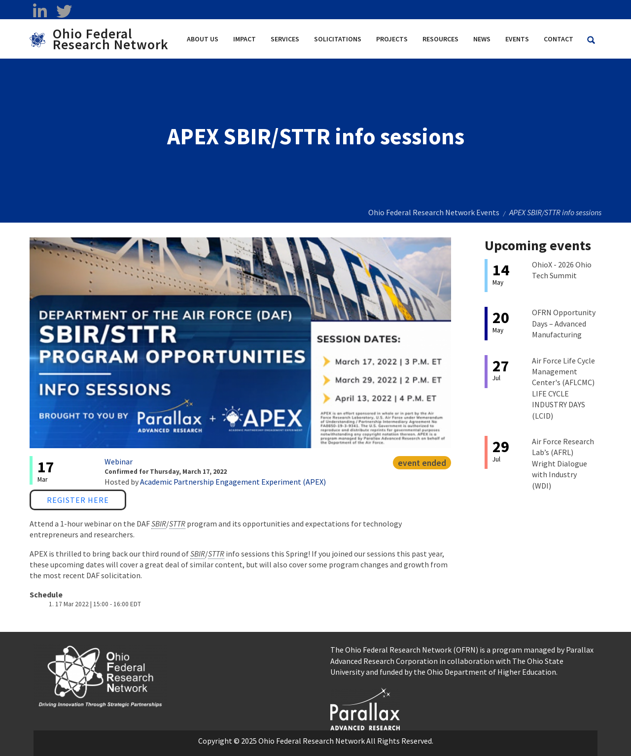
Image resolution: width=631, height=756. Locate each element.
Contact (558, 38)
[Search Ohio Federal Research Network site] (591, 40)
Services (285, 38)
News (482, 38)
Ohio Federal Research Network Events (433, 212)
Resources (440, 38)
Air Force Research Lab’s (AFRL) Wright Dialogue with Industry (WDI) (563, 463)
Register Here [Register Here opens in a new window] (78, 500)
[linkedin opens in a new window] (40, 11)
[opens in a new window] (365, 708)
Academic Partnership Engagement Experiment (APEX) (233, 482)
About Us (202, 38)
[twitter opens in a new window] (64, 11)
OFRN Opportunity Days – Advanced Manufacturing (564, 323)
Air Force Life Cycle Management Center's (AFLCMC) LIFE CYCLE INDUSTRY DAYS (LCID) (563, 388)
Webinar (119, 461)
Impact (244, 38)
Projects (392, 38)
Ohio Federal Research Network (111, 39)
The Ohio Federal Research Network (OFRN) (404, 650)
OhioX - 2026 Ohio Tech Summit (562, 270)
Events (517, 38)
